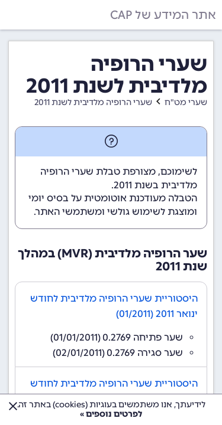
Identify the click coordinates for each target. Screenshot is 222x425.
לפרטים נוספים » (111, 414)
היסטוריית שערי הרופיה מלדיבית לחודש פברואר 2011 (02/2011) (114, 391)
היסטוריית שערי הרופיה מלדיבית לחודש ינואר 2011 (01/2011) (114, 306)
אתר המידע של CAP (163, 15)
